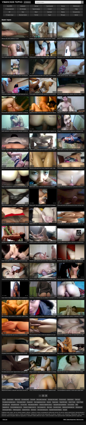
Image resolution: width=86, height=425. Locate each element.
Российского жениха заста (9, 405)
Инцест (63, 9)
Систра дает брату (7, 413)
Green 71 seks (72, 405)
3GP (9, 12)
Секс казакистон (41, 410)
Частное (63, 7)
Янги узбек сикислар (41, 403)
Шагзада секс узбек (53, 403)
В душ (4, 403)
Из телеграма (23, 9)
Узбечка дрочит (17, 413)
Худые (49, 15)
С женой (49, 9)
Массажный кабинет (33, 408)
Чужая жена (55, 405)
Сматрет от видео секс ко (30, 410)
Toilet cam (77, 403)
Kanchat (49, 405)
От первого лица (9, 15)
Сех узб (65, 413)
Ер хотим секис (25, 403)
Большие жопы (76, 12)
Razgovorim (29, 405)
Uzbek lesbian (10, 403)
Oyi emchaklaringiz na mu (16, 410)
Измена (63, 12)
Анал (23, 12)
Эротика (36, 7)
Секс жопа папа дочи (43, 413)
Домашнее (22, 7)
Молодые (63, 15)
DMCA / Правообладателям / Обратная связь (73, 423)
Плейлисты (31, 2)
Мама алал (17, 403)
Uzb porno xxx (79, 410)
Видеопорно (70, 403)
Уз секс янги (24, 408)
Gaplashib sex (6, 410)
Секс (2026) (9, 7)
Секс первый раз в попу (39, 405)
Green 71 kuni (80, 405)
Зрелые (76, 15)
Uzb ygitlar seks (6, 408)
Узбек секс (4, 423)
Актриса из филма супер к (46, 408)
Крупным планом (23, 15)
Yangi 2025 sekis (63, 405)
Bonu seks (49, 410)
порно (13, 2)
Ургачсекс (33, 413)
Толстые (36, 15)
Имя (77, 408)
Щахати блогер (25, 413)
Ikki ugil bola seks (15, 408)
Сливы (76, 9)
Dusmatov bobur (57, 410)
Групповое (49, 12)
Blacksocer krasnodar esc (68, 410)
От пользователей (10, 9)
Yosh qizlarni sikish (21, 405)
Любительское (76, 7)
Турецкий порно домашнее (60, 408)
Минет (36, 12)
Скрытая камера (36, 9)
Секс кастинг (71, 408)
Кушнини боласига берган (55, 413)
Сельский (33, 403)
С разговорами (49, 7)
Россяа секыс (62, 403)
